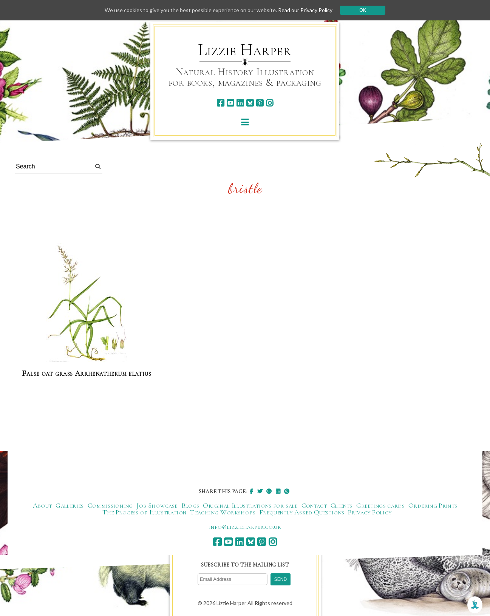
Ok (362, 10)
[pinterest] (259, 103)
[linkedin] (240, 103)
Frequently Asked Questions (301, 512)
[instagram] (269, 103)
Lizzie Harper (244, 50)
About (42, 505)
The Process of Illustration (144, 512)
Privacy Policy (369, 512)
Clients (341, 505)
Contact (314, 505)
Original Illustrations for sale (250, 505)
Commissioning (110, 505)
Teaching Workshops (222, 512)
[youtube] (230, 103)
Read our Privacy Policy (305, 10)
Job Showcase (156, 505)
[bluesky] (250, 103)
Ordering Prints (432, 505)
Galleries (69, 505)
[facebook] (220, 103)
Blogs (190, 505)
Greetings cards (380, 505)
